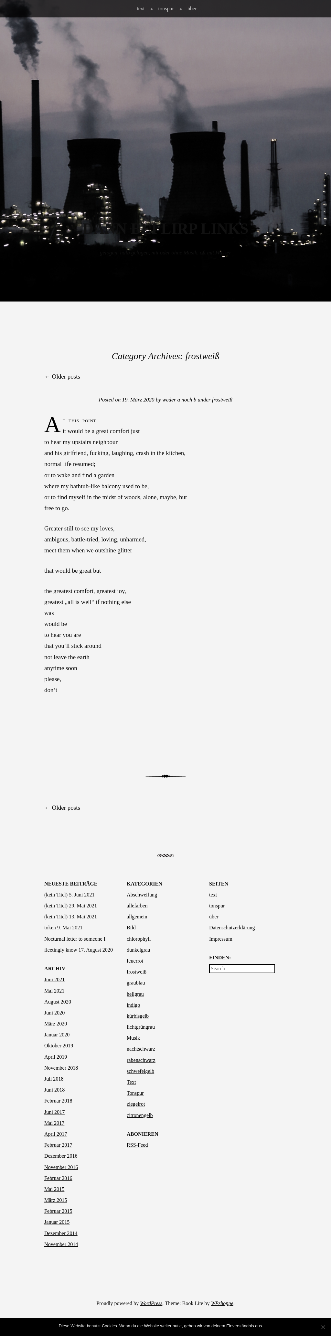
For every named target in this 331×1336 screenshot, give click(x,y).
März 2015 (55, 1200)
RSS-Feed (137, 1145)
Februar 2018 (58, 1100)
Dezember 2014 (61, 1233)
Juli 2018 (54, 1079)
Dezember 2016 (61, 1156)
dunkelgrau (138, 950)
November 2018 (61, 1068)
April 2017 (55, 1134)
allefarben (137, 905)
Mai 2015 (54, 1189)
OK (269, 1325)
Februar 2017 (58, 1145)
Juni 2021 (54, 979)
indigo (133, 1005)
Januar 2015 (56, 1222)
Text (131, 1082)
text (140, 8)
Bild (131, 927)
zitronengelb (140, 1115)
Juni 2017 (54, 1112)
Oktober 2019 (58, 1045)
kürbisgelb (138, 1016)
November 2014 (61, 1244)
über (192, 8)
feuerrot (135, 961)
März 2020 (55, 1023)
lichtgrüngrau (141, 1027)
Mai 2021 (54, 991)
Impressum (220, 939)
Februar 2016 (58, 1178)
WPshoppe (222, 1303)
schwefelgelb (140, 1071)
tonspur (166, 8)
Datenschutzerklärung (232, 927)
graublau (136, 982)
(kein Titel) (56, 894)
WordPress (151, 1303)
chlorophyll (139, 939)
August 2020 (57, 1001)
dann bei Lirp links (165, 228)
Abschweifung (142, 894)
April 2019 (55, 1057)
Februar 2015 (58, 1211)
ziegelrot (136, 1104)
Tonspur (135, 1093)
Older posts (62, 376)
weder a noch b (179, 400)
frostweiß (222, 400)
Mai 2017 (54, 1123)
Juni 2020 (54, 1012)
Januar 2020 (56, 1034)
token (50, 927)
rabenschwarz (141, 1060)
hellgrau (135, 994)
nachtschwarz (141, 1049)
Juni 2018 (54, 1090)
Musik (133, 1038)
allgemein (137, 916)
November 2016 (61, 1167)
